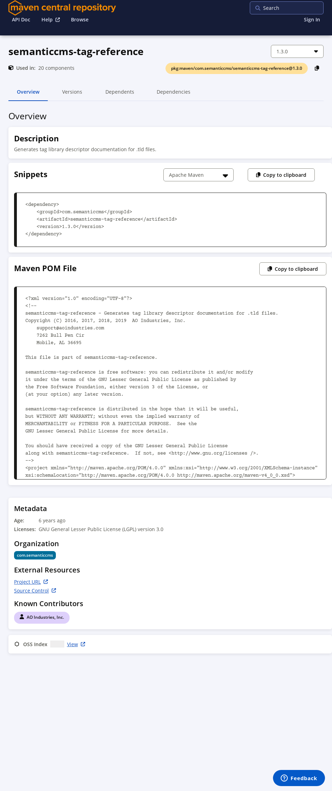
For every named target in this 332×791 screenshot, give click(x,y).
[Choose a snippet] (198, 174)
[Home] (62, 8)
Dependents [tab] (119, 94)
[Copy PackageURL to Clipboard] (317, 67)
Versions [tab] (72, 94)
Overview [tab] (28, 94)
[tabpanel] (166, 383)
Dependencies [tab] (173, 94)
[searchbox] (295, 8)
